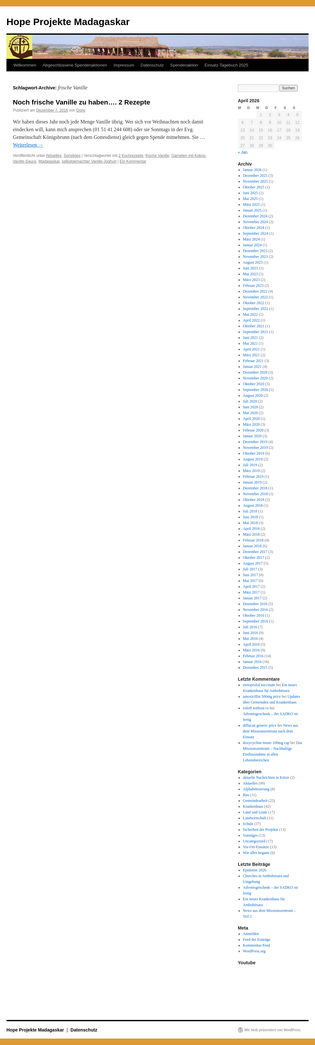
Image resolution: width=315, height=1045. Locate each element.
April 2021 (251, 349)
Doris (80, 110)
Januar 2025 (252, 210)
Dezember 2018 (255, 488)
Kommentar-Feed (256, 945)
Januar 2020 (252, 436)
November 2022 (255, 297)
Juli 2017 (250, 569)
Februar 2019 (253, 476)
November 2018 (255, 494)
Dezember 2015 (255, 667)
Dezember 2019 (255, 442)
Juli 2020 (250, 401)
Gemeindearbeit (255, 800)
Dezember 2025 (255, 175)
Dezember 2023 (255, 251)
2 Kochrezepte (130, 155)
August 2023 (253, 262)
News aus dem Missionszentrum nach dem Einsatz (270, 731)
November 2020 (255, 378)
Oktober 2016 (253, 615)
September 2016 (255, 621)
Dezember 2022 (255, 291)
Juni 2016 (250, 633)
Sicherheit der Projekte (260, 829)
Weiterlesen (28, 145)
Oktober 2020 (253, 384)
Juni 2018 (250, 517)
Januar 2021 (252, 366)
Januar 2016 (252, 661)
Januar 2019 (252, 482)
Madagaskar (49, 161)
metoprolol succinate (259, 685)
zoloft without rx (256, 708)
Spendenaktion (184, 65)
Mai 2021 (250, 343)
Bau (246, 795)
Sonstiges (72, 155)
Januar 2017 (252, 598)
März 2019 (251, 470)
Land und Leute (255, 812)
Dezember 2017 (255, 552)
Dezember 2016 (255, 604)
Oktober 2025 (253, 187)
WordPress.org (254, 951)
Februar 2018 (253, 540)
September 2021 (255, 332)
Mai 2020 (250, 413)
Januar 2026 (252, 170)
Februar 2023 (253, 285)
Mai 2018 (250, 523)
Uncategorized (254, 841)
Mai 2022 (250, 314)
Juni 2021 (250, 337)
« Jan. (243, 152)
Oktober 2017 (253, 557)
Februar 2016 (253, 656)
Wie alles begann (256, 852)
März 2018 (251, 534)
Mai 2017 (250, 580)
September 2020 (255, 389)
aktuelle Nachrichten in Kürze (266, 777)
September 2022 (255, 308)
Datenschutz (152, 65)
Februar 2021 (253, 361)
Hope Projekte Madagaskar (68, 21)
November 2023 (255, 256)
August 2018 (253, 505)
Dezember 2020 (255, 372)
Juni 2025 (250, 193)
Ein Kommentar (133, 161)
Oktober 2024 (253, 227)
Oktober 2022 (253, 303)
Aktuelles (54, 155)
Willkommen (25, 65)
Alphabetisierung (256, 789)
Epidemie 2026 (254, 870)
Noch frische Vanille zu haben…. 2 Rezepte (81, 102)
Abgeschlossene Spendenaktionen (75, 65)
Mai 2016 (250, 638)
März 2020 (251, 424)
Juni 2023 (250, 268)
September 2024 (255, 233)
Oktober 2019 (253, 453)
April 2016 (251, 644)
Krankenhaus (253, 806)
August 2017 (253, 563)
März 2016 (251, 650)
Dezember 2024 (255, 216)
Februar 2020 (253, 430)
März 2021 (251, 355)
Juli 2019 (250, 465)
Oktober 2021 (253, 326)
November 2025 (255, 181)
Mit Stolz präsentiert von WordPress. (272, 1030)
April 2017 (251, 586)
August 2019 (253, 459)
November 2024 (255, 222)
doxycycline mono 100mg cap (266, 743)
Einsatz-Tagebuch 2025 (226, 65)
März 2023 (251, 279)
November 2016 (255, 609)
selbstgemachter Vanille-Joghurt (89, 161)
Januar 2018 (252, 546)
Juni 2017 (250, 575)
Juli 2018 (250, 511)
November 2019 (255, 447)
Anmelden (251, 933)
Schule (248, 824)
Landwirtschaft (254, 818)
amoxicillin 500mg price (262, 696)
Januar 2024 (252, 245)
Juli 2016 (250, 627)
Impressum (123, 65)
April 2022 (251, 320)
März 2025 (251, 204)
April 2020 (251, 418)
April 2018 (251, 528)
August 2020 (253, 395)
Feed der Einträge (256, 939)
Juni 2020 (250, 407)
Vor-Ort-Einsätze (256, 847)
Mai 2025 (250, 198)
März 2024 (251, 239)
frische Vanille (157, 155)
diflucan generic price (260, 725)
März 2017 (251, 592)
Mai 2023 (250, 274)
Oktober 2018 (253, 499)
